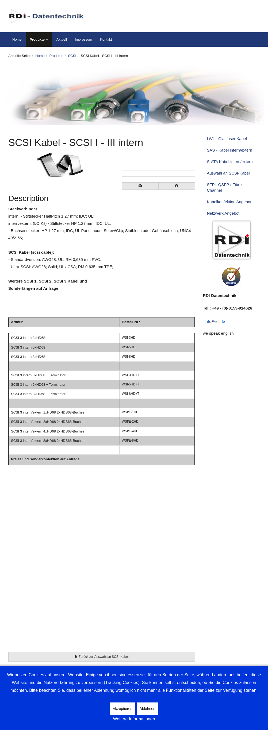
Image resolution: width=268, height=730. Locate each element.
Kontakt (106, 39)
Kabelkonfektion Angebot (229, 201)
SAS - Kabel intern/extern (229, 150)
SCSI (72, 56)
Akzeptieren (122, 708)
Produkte (37, 39)
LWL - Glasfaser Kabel (227, 138)
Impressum (83, 39)
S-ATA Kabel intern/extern (230, 161)
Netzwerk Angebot (223, 213)
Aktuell (61, 39)
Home (17, 39)
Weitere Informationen (134, 719)
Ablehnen (147, 708)
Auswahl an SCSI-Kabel (228, 173)
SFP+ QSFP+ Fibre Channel (224, 187)
